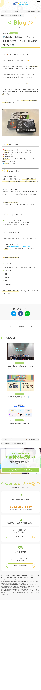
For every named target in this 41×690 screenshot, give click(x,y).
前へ (10, 326)
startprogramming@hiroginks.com (19, 246)
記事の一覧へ (22, 326)
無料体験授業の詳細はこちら (21, 470)
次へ (31, 326)
